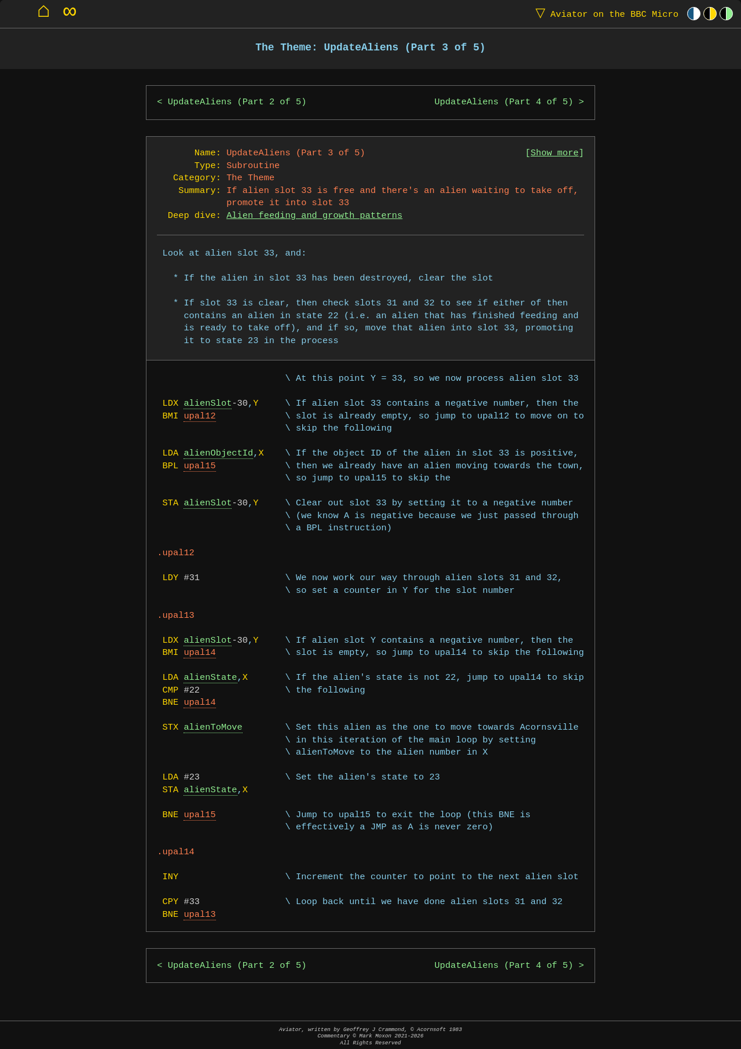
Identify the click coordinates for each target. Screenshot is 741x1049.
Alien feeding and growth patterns (314, 216)
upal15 (199, 466)
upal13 (199, 915)
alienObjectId (218, 453)
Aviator (604, 14)
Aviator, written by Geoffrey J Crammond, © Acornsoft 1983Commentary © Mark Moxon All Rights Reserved (370, 1036)
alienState (210, 678)
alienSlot (208, 404)
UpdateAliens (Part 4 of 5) (504, 102)
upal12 (199, 416)
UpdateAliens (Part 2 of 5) (237, 102)
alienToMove (213, 728)
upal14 (199, 653)
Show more (555, 153)
